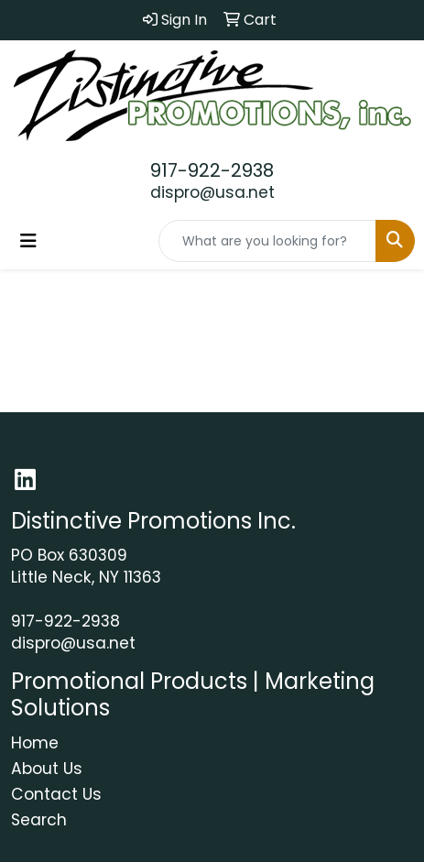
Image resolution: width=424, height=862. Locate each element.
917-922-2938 (212, 170)
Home (35, 743)
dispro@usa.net (212, 192)
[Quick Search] (267, 241)
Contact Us (56, 794)
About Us (46, 769)
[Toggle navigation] (28, 241)
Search (39, 820)
